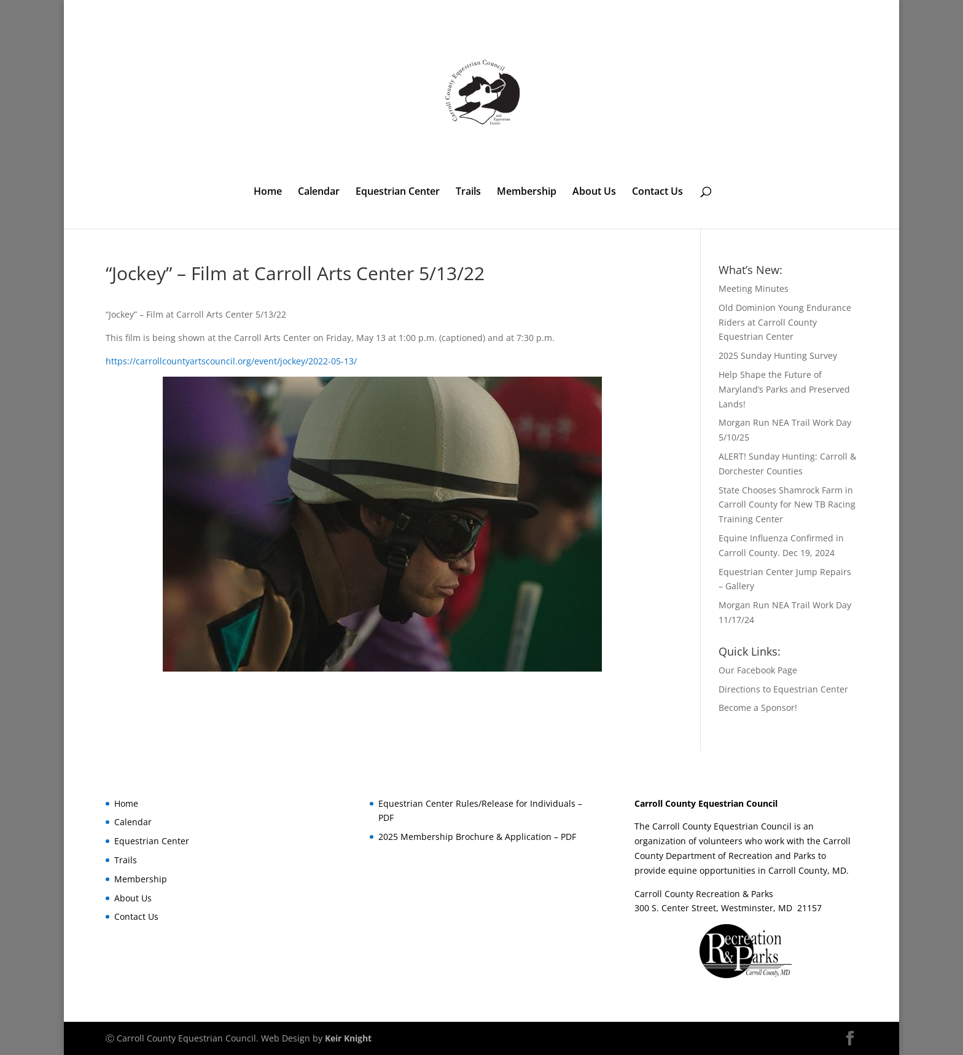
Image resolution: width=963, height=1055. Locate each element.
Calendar (319, 192)
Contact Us (657, 192)
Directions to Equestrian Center (783, 689)
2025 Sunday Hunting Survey (778, 355)
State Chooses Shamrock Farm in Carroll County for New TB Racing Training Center (787, 504)
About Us (594, 192)
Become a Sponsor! (758, 707)
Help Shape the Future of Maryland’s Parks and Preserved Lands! (784, 389)
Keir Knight (348, 1038)
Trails (468, 192)
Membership (526, 192)
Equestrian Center (398, 192)
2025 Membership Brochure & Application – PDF (477, 836)
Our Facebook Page (758, 670)
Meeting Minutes (754, 288)
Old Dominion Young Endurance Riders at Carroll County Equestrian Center (785, 322)
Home (268, 192)
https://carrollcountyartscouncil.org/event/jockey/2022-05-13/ (231, 361)
